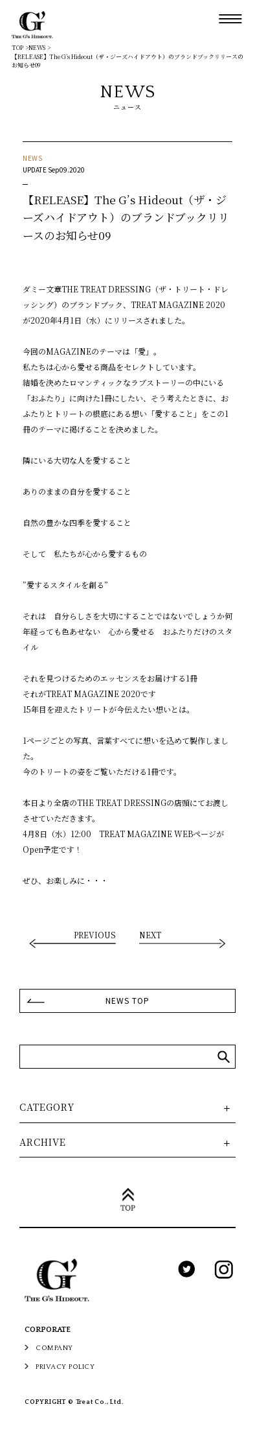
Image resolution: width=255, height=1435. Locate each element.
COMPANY (54, 1348)
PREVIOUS (95, 935)
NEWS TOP (127, 1000)
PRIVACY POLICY (65, 1367)
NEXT (150, 935)
